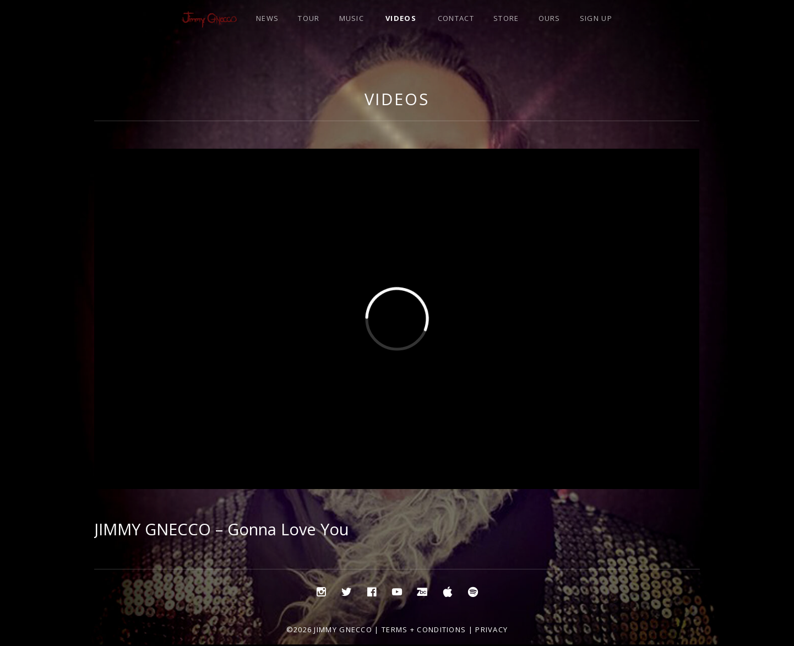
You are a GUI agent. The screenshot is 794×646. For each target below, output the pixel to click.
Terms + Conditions (424, 629)
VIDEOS (400, 18)
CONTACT (456, 18)
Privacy (491, 629)
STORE (506, 18)
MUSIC (352, 18)
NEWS (267, 18)
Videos (397, 99)
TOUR (308, 18)
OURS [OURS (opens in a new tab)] (550, 18)
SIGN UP (596, 18)
